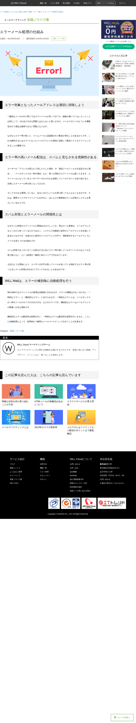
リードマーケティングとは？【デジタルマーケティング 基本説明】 (125, 139)
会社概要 (73, 472)
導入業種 (66, 3)
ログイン (122, 3)
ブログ (12, 464)
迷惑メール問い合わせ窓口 (80, 491)
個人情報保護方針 (77, 479)
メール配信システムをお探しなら (119, 41)
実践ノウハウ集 (59, 38)
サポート (43, 479)
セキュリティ (45, 475)
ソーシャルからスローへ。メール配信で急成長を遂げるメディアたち (125, 101)
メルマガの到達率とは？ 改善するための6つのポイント (124, 164)
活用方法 (43, 464)
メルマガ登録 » (122, 717)
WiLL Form (14, 483)
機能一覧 (43, 3)
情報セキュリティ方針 (78, 483)
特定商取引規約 (76, 487)
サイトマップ (15, 475)
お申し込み (74, 468)
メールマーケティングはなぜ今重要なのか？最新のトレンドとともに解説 (125, 113)
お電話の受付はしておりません (112, 483)
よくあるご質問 (16, 472)
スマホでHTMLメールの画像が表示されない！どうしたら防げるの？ (125, 76)
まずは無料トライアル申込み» (118, 46)
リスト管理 (54, 3)
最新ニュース (15, 468)
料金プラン (88, 3)
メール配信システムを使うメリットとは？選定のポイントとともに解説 (125, 88)
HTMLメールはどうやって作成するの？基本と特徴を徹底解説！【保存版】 (125, 63)
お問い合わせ (75, 464)
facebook (73, 475)
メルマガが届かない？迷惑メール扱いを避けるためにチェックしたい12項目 (125, 151)
